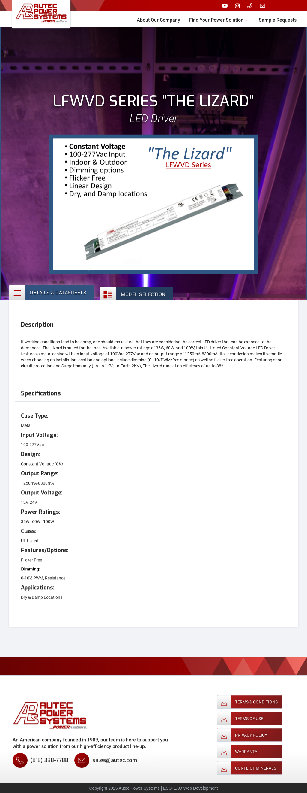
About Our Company (158, 19)
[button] (219, 18)
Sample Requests (278, 19)
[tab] (51, 293)
